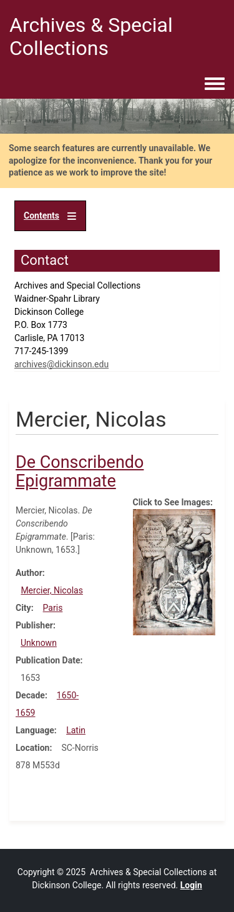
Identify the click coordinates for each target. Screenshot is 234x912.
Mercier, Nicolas (52, 590)
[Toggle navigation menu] (215, 84)
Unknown (39, 643)
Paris (53, 608)
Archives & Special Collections (91, 36)
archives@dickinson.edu (61, 364)
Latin (75, 730)
